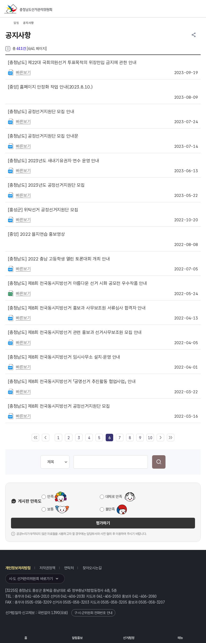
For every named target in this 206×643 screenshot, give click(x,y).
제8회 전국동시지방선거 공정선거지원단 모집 (59, 406)
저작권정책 (47, 568)
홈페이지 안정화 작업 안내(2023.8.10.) (50, 87)
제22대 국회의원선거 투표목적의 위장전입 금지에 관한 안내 (72, 62)
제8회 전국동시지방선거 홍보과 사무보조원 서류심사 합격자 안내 (77, 308)
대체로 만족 (113, 496)
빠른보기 (23, 72)
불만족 (110, 509)
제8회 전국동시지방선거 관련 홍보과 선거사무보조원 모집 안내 (75, 332)
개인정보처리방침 (18, 568)
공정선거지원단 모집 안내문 (43, 136)
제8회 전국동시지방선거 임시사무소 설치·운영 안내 (64, 357)
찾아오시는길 (92, 568)
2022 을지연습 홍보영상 (36, 234)
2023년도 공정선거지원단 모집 (46, 185)
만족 (50, 496)
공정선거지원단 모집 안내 (41, 111)
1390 (55, 613)
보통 (50, 509)
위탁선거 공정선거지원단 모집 (43, 209)
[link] (109, 438)
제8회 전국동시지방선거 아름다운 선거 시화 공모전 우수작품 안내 (77, 283)
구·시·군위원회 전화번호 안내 (93, 613)
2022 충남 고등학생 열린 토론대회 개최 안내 (59, 259)
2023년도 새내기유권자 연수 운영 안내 (53, 160)
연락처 (68, 568)
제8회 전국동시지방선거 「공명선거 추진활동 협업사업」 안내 (71, 381)
